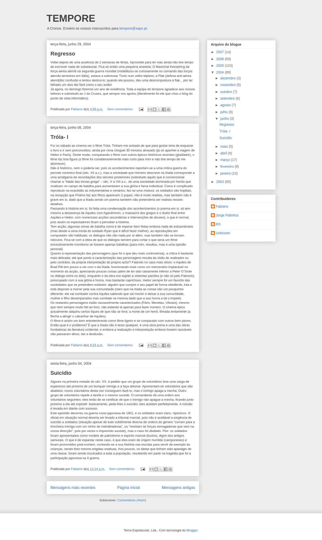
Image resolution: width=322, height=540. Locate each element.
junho (225, 119)
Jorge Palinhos (227, 215)
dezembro (228, 78)
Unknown (223, 233)
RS (218, 224)
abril (224, 153)
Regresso (63, 54)
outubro (226, 92)
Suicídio (61, 373)
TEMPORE (71, 18)
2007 (220, 52)
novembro (228, 85)
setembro (228, 98)
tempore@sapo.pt (133, 28)
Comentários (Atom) (131, 500)
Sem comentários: (120, 109)
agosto (226, 105)
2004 (220, 72)
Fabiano (222, 206)
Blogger (192, 530)
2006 (220, 59)
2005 (220, 66)
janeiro (226, 173)
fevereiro (227, 166)
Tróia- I (59, 137)
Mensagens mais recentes (73, 488)
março (225, 160)
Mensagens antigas (178, 488)
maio (224, 146)
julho (224, 112)
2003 (220, 182)
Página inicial (128, 488)
